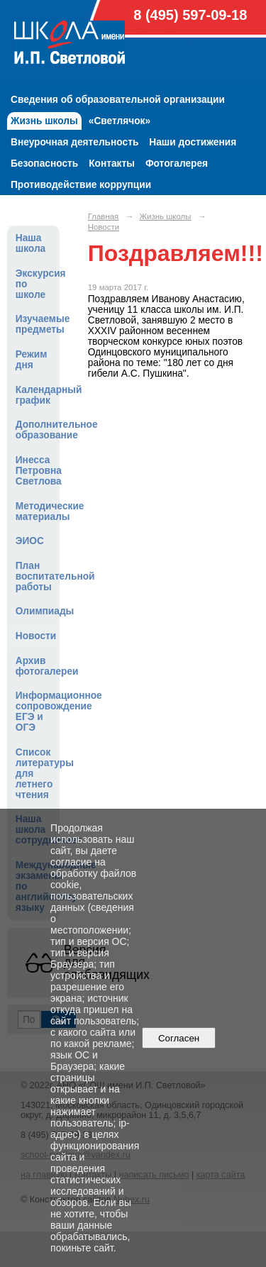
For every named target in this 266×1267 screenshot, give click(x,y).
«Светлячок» (119, 121)
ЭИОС (30, 541)
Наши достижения (192, 142)
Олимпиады (38, 611)
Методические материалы (38, 511)
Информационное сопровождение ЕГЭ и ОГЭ (38, 711)
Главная (103, 216)
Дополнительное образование (38, 430)
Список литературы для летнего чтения (38, 773)
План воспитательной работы (38, 576)
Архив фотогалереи (38, 666)
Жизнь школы (44, 121)
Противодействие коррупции (81, 184)
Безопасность (44, 163)
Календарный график (38, 395)
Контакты (112, 163)
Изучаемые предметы (38, 324)
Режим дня (32, 359)
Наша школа (31, 243)
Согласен (179, 1038)
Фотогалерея (176, 163)
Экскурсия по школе (38, 284)
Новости (36, 636)
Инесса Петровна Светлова (38, 471)
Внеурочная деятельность (74, 142)
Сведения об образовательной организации (118, 99)
